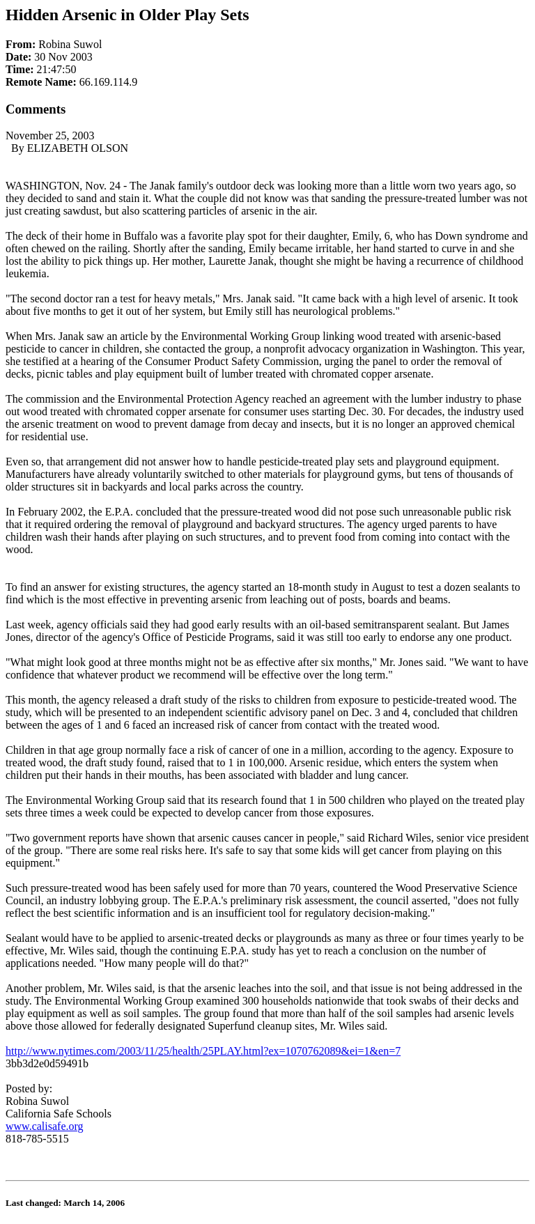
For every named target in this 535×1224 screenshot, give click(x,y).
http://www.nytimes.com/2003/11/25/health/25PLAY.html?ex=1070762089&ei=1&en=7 (203, 1051)
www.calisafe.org (45, 1126)
